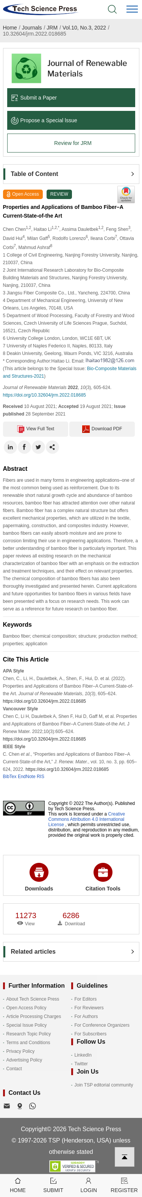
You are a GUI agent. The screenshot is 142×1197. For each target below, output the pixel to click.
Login (89, 1184)
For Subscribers (91, 1034)
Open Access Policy (26, 1007)
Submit (53, 1184)
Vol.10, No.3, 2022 (84, 28)
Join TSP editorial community (104, 1085)
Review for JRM (73, 143)
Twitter (81, 1063)
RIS (40, 776)
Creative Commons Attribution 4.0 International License (86, 819)
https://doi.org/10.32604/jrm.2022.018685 (44, 395)
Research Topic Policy (28, 1034)
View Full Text (36, 429)
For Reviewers (89, 1007)
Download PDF (102, 429)
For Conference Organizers (102, 1025)
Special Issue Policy (26, 1025)
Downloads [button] (39, 877)
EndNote (27, 776)
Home (10, 28)
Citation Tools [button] (103, 877)
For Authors (86, 1016)
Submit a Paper (34, 98)
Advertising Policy (24, 1060)
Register (124, 1184)
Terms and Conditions (28, 1042)
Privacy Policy (20, 1051)
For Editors (86, 999)
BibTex (10, 776)
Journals (32, 28)
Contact (14, 1068)
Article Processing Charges (33, 1016)
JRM (52, 28)
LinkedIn (83, 1055)
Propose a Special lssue (44, 120)
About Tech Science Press (32, 999)
